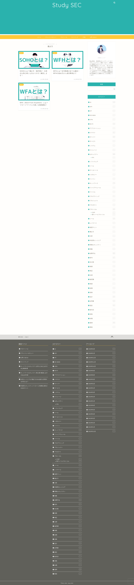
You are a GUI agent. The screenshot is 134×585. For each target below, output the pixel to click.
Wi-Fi (102, 124)
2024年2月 (101, 396)
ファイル (102, 192)
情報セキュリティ (102, 244)
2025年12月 (101, 357)
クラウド (102, 132)
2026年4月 (101, 349)
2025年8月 (101, 375)
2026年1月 (101, 353)
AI (102, 102)
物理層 (102, 279)
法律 (102, 275)
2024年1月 (101, 401)
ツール (102, 166)
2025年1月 (101, 388)
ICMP (103, 212)
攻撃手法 (102, 253)
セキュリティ (102, 154)
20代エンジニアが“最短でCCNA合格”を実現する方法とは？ (34, 380)
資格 (102, 314)
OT (102, 111)
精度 (102, 283)
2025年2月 (101, 383)
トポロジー (102, 174)
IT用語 (84, 37)
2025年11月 (101, 362)
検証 (102, 270)
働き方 (102, 231)
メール (102, 218)
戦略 (102, 249)
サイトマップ (74, 37)
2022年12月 (101, 431)
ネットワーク (102, 183)
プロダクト (102, 205)
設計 (102, 297)
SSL (103, 157)
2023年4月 (101, 414)
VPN (102, 119)
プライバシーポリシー (50, 37)
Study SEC (67, 5)
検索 (102, 266)
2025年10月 (101, 366)
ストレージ (102, 150)
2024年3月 (101, 392)
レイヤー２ (102, 223)
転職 (102, 318)
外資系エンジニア (102, 240)
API (102, 106)
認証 (102, 305)
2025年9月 (101, 370)
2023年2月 (101, 422)
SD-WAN (102, 115)
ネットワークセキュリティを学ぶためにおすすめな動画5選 (34, 367)
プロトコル (102, 209)
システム (102, 145)
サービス (102, 141)
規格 (102, 292)
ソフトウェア (102, 161)
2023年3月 (101, 418)
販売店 (102, 309)
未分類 (102, 262)
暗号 (102, 257)
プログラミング (102, 196)
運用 (102, 322)
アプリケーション (102, 128)
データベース (102, 170)
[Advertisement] (67, 22)
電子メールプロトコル (103, 214)
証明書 (102, 301)
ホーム (39, 37)
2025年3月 (101, 379)
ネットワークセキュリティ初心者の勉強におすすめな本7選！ (34, 374)
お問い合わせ (93, 37)
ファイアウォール (102, 187)
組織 (102, 288)
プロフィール (64, 37)
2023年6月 (101, 405)
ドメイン (102, 179)
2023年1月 (101, 427)
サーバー (102, 137)
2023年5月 (101, 409)
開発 (102, 327)
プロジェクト (102, 200)
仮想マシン (102, 227)
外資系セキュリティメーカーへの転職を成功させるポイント (34, 387)
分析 (102, 236)
